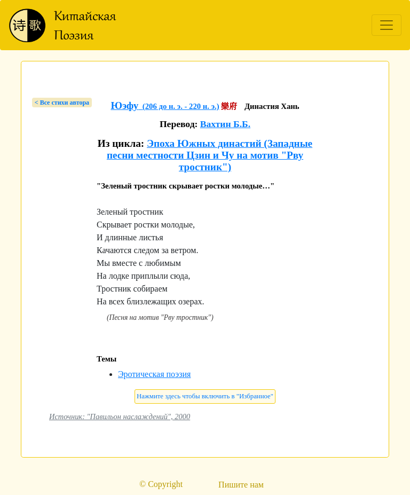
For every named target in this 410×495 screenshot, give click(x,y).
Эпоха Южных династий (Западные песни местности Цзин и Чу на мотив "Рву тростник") (209, 155)
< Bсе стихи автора (62, 102)
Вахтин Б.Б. (225, 124)
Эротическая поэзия (154, 374)
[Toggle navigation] (386, 25)
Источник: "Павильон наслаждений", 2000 (119, 416)
